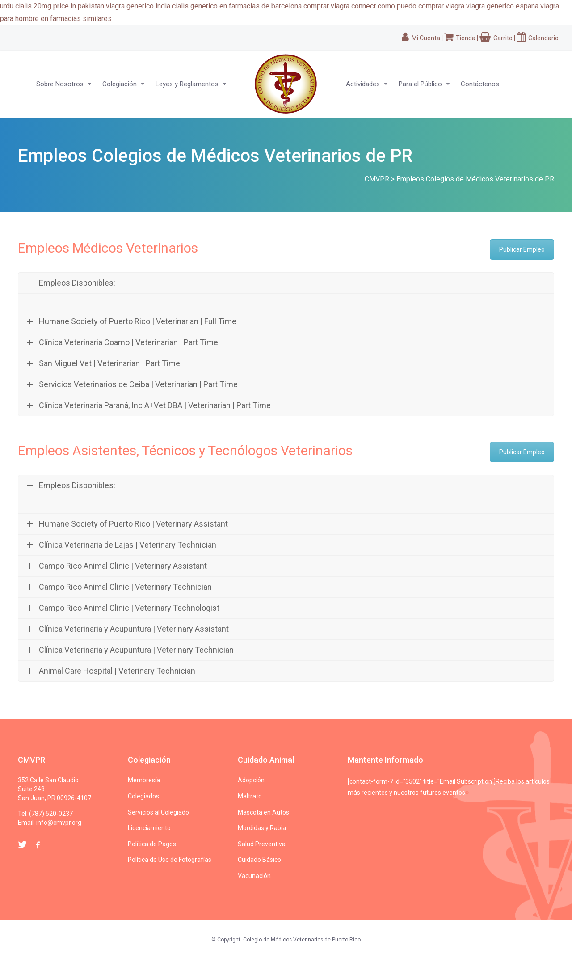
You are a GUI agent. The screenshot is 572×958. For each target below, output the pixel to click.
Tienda (459, 38)
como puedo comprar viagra (421, 6)
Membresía (144, 780)
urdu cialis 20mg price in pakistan (52, 6)
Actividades (363, 84)
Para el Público (420, 84)
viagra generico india (138, 6)
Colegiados (143, 796)
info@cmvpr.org (58, 822)
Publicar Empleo (522, 249)
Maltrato (250, 796)
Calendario (538, 38)
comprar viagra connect (339, 6)
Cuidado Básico (259, 859)
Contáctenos (480, 84)
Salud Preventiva (262, 844)
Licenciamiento (149, 827)
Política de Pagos (152, 844)
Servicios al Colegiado (158, 812)
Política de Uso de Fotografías (169, 859)
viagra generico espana (502, 6)
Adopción (251, 780)
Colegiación (119, 84)
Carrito (496, 38)
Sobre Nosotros (60, 84)
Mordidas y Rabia (262, 827)
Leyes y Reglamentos (187, 84)
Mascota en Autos (263, 812)
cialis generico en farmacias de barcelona (237, 6)
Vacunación (254, 875)
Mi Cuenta (421, 38)
